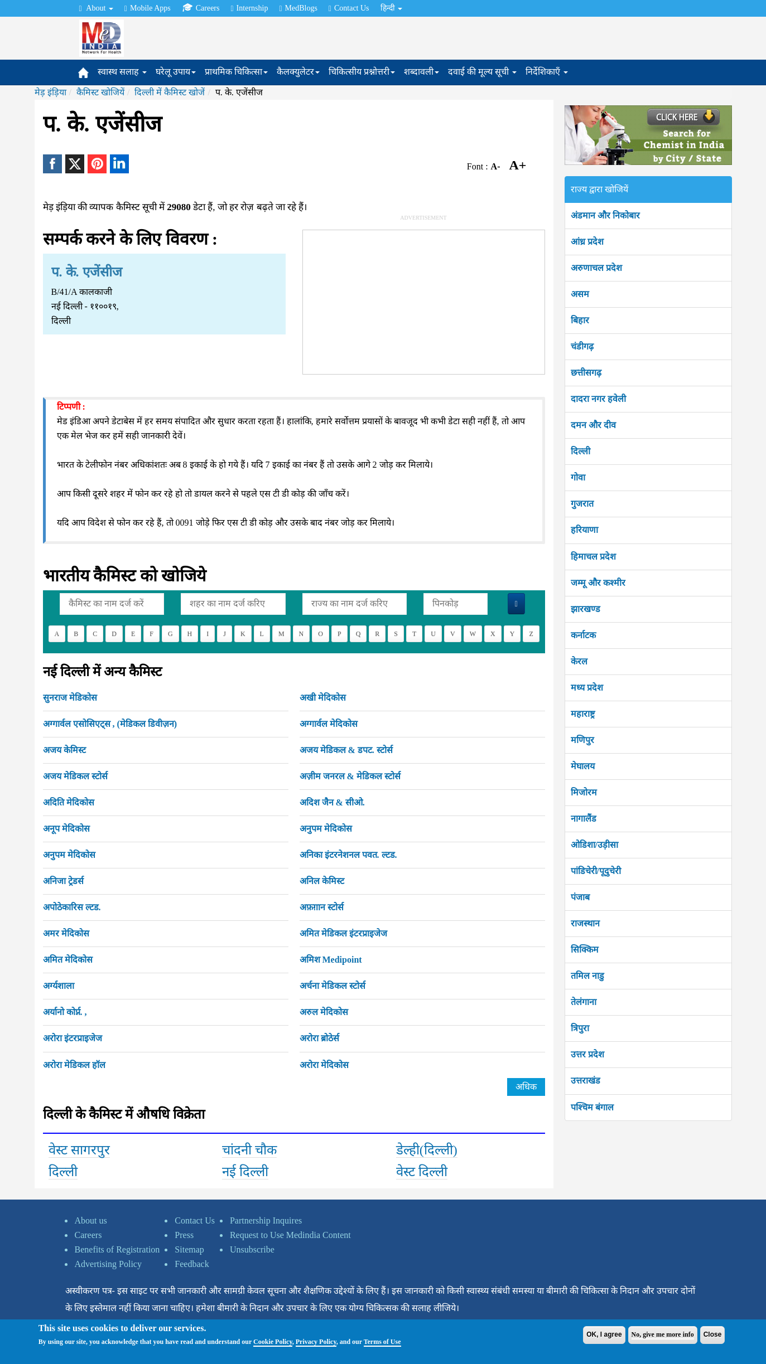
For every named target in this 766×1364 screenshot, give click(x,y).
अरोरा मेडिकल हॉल (74, 1065)
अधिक (526, 1086)
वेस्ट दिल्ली (421, 1171)
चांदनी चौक (249, 1150)
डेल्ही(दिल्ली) (426, 1150)
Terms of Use (382, 1342)
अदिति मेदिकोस (68, 802)
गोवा (578, 477)
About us (91, 1220)
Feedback (192, 1264)
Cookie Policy (272, 1342)
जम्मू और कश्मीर (598, 583)
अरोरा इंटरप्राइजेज (72, 1038)
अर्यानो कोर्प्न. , (65, 1012)
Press (184, 1235)
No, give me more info (663, 1334)
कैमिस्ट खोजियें (100, 92)
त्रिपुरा (580, 1028)
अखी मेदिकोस (323, 697)
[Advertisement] (423, 300)
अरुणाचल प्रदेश (596, 268)
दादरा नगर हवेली (598, 399)
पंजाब (580, 897)
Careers (201, 7)
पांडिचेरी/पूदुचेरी (596, 871)
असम (580, 294)
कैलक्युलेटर (298, 71)
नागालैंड (583, 818)
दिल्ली (63, 1171)
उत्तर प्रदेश (587, 1054)
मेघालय (583, 766)
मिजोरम (584, 792)
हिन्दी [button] (391, 8)
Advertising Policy (108, 1264)
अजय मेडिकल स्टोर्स (75, 776)
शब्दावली (421, 71)
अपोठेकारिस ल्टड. (72, 907)
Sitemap (189, 1249)
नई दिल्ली (245, 1171)
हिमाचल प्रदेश (593, 556)
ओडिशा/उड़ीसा (594, 845)
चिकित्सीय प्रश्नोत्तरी (362, 71)
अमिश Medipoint (331, 959)
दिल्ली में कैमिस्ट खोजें (169, 92)
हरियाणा (584, 530)
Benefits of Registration (117, 1249)
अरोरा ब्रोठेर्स (319, 1038)
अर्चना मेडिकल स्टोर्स (332, 986)
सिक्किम (585, 949)
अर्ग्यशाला (58, 986)
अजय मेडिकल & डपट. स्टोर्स (346, 750)
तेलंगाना (583, 1002)
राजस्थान (585, 923)
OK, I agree (604, 1334)
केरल (579, 661)
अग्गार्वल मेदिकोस (329, 724)
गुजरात (582, 503)
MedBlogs (298, 8)
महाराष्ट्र (583, 714)
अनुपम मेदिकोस (326, 828)
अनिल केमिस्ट (322, 881)
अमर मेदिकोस (66, 933)
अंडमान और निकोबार (605, 215)
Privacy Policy (316, 1342)
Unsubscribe (252, 1249)
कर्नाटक (583, 635)
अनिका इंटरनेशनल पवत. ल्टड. (348, 855)
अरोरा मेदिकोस (324, 1065)
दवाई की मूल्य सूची (482, 71)
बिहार (580, 320)
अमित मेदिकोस (68, 959)
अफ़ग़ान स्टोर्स (322, 907)
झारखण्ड (585, 609)
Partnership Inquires (266, 1220)
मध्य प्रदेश (587, 687)
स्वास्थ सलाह (122, 71)
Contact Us (349, 8)
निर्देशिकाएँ (547, 71)
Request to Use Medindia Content (290, 1235)
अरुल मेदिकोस (324, 1012)
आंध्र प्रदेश (587, 241)
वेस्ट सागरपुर (79, 1150)
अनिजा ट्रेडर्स (63, 881)
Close (713, 1334)
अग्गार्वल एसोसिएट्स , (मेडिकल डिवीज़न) (110, 724)
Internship (249, 8)
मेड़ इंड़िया (50, 92)
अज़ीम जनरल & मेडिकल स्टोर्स (350, 776)
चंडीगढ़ (582, 346)
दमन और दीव (593, 425)
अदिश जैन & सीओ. (332, 802)
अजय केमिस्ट (64, 750)
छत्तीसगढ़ (586, 372)
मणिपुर (582, 740)
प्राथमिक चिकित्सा (236, 71)
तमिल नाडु (587, 975)
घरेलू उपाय (176, 71)
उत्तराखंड (585, 1080)
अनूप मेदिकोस (66, 828)
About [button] (96, 8)
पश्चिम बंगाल (592, 1107)
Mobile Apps (147, 8)
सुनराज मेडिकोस (70, 697)
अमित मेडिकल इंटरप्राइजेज (343, 933)
